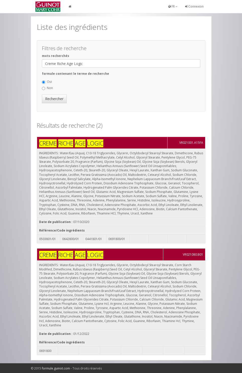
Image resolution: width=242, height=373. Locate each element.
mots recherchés (55, 56)
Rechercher (54, 98)
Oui (47, 82)
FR (173, 6)
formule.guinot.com (56, 368)
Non (47, 88)
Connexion (194, 6)
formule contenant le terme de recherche (75, 73)
